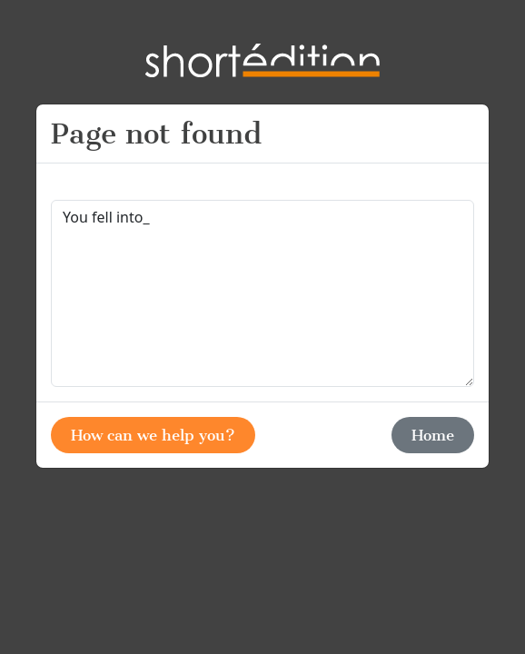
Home (432, 435)
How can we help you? (153, 435)
